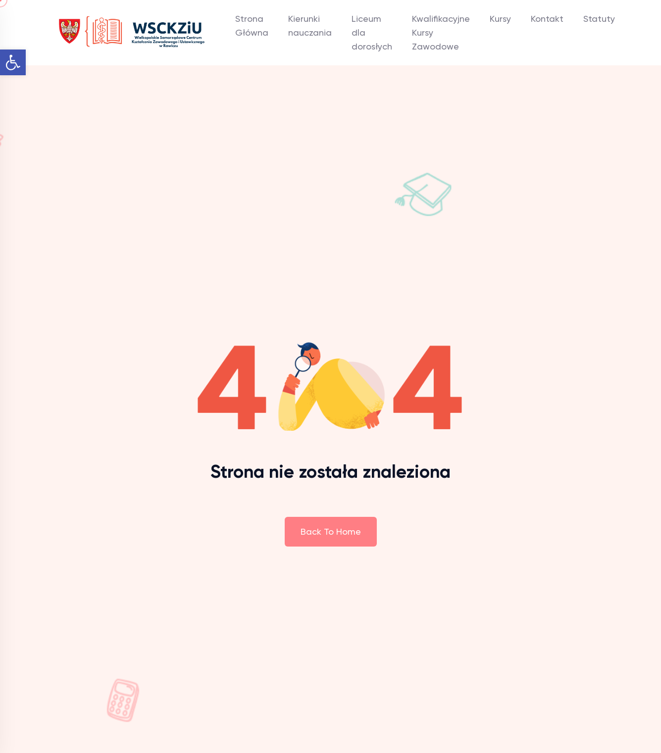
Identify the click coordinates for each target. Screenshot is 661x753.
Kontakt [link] (547, 18)
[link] (13, 62)
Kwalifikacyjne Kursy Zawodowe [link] (441, 32)
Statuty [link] (599, 18)
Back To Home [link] (331, 531)
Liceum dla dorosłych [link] (372, 32)
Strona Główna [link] (251, 25)
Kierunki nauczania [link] (310, 25)
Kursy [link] (500, 18)
